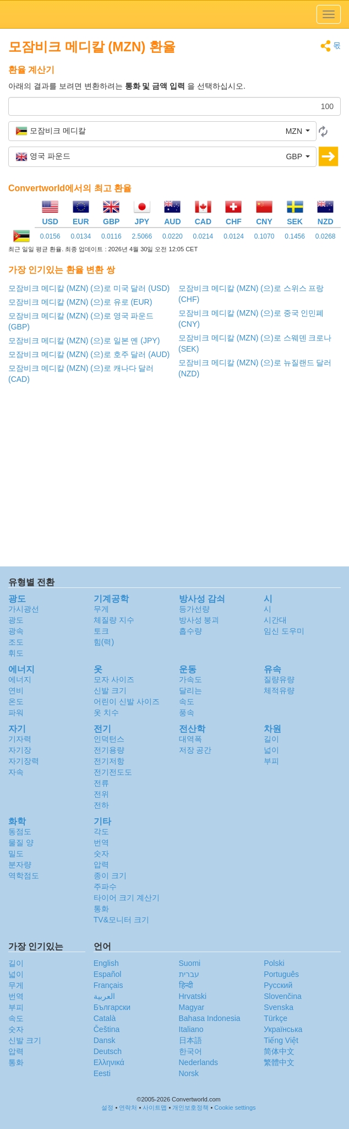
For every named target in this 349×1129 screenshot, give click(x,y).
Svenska (278, 1007)
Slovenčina (283, 996)
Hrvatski (193, 996)
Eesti (102, 1073)
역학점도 (23, 875)
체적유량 (279, 690)
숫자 (101, 853)
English (106, 963)
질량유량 (279, 679)
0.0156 (50, 236)
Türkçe (275, 1018)
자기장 (19, 750)
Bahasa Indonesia (210, 1018)
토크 (101, 630)
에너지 (19, 679)
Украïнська (283, 1029)
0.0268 (325, 236)
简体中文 (279, 1051)
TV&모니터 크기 (121, 919)
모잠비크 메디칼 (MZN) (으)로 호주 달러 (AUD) (89, 354)
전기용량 (109, 750)
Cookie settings (234, 1107)
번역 (101, 842)
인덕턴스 (109, 738)
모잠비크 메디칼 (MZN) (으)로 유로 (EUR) (80, 302)
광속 (16, 630)
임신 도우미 (284, 630)
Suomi (190, 963)
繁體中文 (279, 1062)
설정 (107, 1107)
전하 (101, 805)
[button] (162, 131)
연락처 (128, 1107)
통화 (101, 908)
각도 (101, 831)
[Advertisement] (174, 478)
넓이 (271, 750)
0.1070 (264, 236)
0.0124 (233, 236)
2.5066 (142, 236)
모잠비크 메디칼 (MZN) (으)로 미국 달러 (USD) (89, 288)
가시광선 (23, 608)
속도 (186, 701)
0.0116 (111, 236)
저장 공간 (195, 750)
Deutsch (108, 1051)
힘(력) (104, 642)
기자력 (19, 738)
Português (281, 974)
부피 (271, 761)
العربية (104, 996)
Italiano (191, 1029)
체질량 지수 (114, 619)
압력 (101, 864)
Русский (278, 985)
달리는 (190, 690)
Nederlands (199, 1062)
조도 (16, 642)
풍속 (186, 712)
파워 (16, 712)
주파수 (105, 886)
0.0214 (203, 236)
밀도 (16, 853)
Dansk (105, 1040)
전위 (101, 794)
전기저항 (109, 761)
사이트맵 (155, 1107)
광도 (16, 619)
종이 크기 (110, 875)
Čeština (106, 1029)
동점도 (19, 831)
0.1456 (295, 236)
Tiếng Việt (281, 1040)
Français (108, 985)
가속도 (190, 679)
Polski (274, 963)
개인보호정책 (190, 1107)
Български (112, 1007)
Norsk (189, 1073)
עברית (189, 974)
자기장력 (23, 761)
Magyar (192, 1007)
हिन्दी (186, 985)
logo (174, 14)
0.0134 (80, 236)
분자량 (19, 864)
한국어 (190, 1051)
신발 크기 (110, 690)
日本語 (190, 1040)
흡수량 (190, 630)
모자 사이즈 (114, 679)
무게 (101, 608)
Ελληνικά (109, 1062)
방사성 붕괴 (199, 619)
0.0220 (172, 236)
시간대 (275, 619)
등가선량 (194, 608)
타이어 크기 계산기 (127, 897)
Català (105, 1018)
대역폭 (190, 738)
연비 (16, 690)
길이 (271, 738)
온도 (16, 701)
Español (108, 974)
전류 (101, 783)
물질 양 (21, 842)
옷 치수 (106, 712)
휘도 (16, 653)
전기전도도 (113, 772)
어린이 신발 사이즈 (127, 701)
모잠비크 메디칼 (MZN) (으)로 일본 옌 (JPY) (84, 340)
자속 (16, 772)
